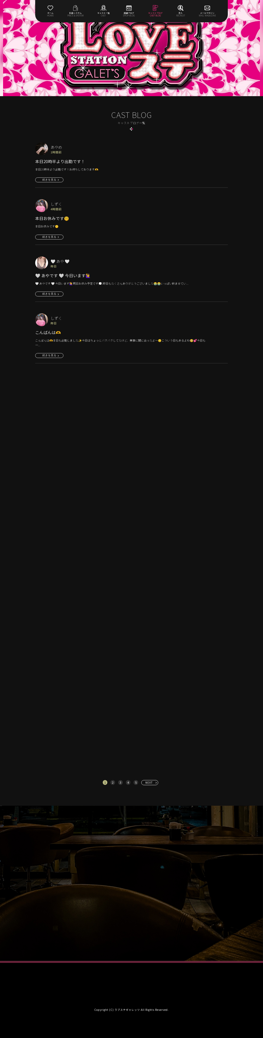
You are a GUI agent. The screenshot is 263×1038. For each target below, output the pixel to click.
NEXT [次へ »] (149, 782)
